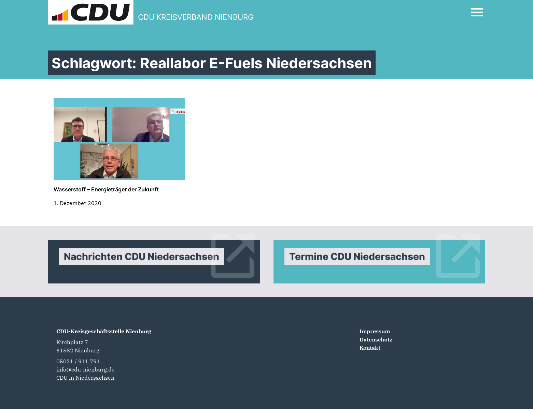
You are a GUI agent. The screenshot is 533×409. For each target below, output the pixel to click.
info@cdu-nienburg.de (85, 369)
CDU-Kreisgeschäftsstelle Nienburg (103, 331)
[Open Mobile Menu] (477, 12)
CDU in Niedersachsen (85, 377)
